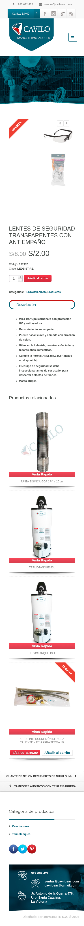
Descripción (26, 305)
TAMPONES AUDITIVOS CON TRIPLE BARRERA (42, 787)
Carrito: (26, 13)
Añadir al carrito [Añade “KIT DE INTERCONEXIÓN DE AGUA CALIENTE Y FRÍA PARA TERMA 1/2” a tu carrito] (57, 752)
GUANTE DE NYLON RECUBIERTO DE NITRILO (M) (42, 776)
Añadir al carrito (37, 278)
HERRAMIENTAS (35, 292)
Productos (54, 292)
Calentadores (20, 826)
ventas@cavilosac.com (55, 4)
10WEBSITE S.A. (55, 917)
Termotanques (21, 834)
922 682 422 (22, 4)
